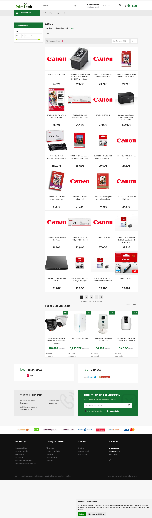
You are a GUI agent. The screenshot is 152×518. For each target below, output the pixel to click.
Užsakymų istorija (83, 451)
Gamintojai (49, 454)
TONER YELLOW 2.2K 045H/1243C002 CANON (80, 116)
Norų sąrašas (82, 454)
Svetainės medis (51, 457)
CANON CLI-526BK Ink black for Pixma (56, 239)
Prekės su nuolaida (53, 451)
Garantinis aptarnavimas (23, 460)
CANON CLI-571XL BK (103, 238)
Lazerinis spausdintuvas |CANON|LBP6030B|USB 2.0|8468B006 (126, 117)
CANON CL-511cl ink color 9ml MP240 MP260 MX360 (103, 280)
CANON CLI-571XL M (103, 115)
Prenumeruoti (129, 405)
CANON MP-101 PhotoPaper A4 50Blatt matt (56, 116)
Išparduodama (69, 13)
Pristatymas (19, 457)
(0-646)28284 (24, 403)
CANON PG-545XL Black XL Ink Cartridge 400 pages (103, 157)
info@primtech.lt (26, 409)
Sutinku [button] (81, 514)
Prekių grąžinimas (21, 448)
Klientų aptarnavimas (56, 442)
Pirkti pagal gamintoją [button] (51, 13)
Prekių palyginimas (54, 41)
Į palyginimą (48, 353)
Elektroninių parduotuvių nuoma (117, 476)
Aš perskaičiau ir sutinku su (103, 411)
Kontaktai (49, 460)
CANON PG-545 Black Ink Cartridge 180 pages (79, 280)
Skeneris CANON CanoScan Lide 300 (56, 280)
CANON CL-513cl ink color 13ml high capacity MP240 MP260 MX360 (126, 240)
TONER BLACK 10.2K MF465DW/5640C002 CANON (56, 157)
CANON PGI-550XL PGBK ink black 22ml (126, 198)
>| (101, 297)
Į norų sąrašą (49, 356)
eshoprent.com (132, 476)
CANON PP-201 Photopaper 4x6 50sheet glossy (103, 75)
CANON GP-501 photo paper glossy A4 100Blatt (56, 198)
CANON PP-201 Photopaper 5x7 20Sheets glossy (103, 198)
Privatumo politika (21, 451)
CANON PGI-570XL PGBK (56, 74)
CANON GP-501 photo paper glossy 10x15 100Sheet (126, 75)
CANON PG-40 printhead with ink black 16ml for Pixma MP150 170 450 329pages (80, 76)
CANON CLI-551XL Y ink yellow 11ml (79, 198)
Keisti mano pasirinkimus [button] (96, 514)
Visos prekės (23, 13)
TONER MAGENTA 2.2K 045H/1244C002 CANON (80, 239)
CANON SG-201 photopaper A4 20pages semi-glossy (79, 157)
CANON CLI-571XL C (126, 278)
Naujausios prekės (85, 13)
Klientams (82, 442)
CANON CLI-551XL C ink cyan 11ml (126, 157)
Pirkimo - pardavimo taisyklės (25, 463)
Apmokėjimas (19, 454)
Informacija (20, 442)
